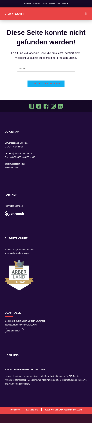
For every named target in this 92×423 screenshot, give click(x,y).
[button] (86, 14)
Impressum (15, 410)
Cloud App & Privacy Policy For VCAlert (63, 410)
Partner (52, 4)
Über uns (27, 4)
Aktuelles (36, 4)
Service (44, 4)
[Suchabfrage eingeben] (46, 69)
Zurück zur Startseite (45, 84)
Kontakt (65, 4)
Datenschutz (32, 410)
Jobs (58, 4)
